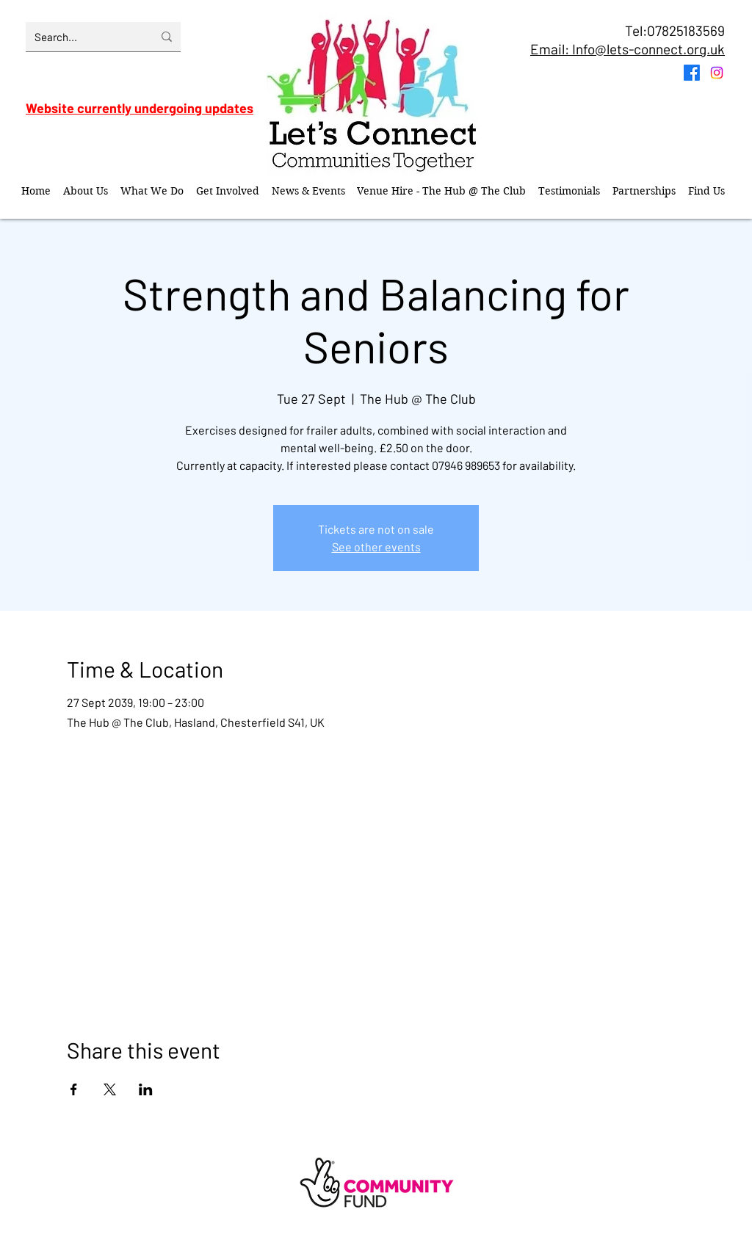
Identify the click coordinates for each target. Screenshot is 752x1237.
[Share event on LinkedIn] (146, 1089)
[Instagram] (717, 73)
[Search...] (83, 36)
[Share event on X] (110, 1089)
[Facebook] (692, 73)
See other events (376, 547)
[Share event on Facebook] (74, 1089)
